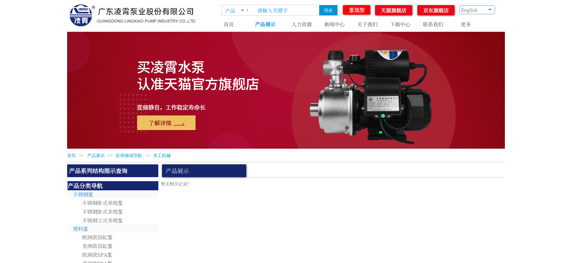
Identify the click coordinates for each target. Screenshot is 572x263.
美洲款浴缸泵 (97, 245)
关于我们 (367, 24)
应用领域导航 (129, 155)
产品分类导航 (85, 186)
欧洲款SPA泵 (97, 254)
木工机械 (162, 155)
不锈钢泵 (83, 194)
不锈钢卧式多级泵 (102, 211)
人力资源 (301, 24)
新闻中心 (334, 24)
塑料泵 (80, 228)
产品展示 (265, 24)
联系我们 (433, 24)
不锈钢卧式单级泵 (102, 202)
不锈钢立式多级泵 (102, 220)
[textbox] (286, 10)
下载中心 (400, 24)
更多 (466, 24)
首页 (229, 24)
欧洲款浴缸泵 (97, 237)
